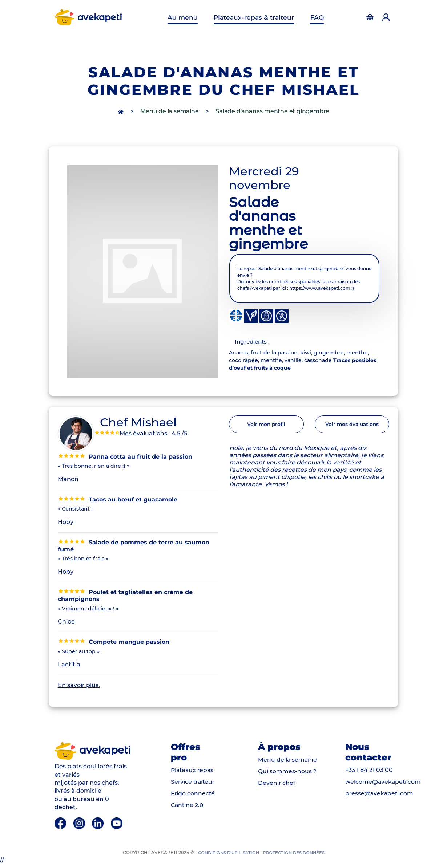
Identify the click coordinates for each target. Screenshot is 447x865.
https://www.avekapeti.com (319, 288)
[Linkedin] (98, 823)
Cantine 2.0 (188, 805)
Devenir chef (277, 783)
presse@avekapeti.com (380, 793)
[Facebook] (61, 823)
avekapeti (89, 17)
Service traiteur (194, 782)
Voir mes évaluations (351, 425)
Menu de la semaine (169, 111)
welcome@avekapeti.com (383, 782)
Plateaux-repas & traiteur (253, 17)
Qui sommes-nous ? (287, 771)
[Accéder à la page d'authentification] (369, 17)
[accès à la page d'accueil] (121, 111)
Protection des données (295, 853)
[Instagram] (79, 823)
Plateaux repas (193, 770)
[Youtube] (117, 823)
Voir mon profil (266, 425)
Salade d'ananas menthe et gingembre (272, 111)
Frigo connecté (193, 793)
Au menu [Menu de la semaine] (185, 17)
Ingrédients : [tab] (253, 341)
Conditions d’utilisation (227, 853)
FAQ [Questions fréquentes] (315, 17)
